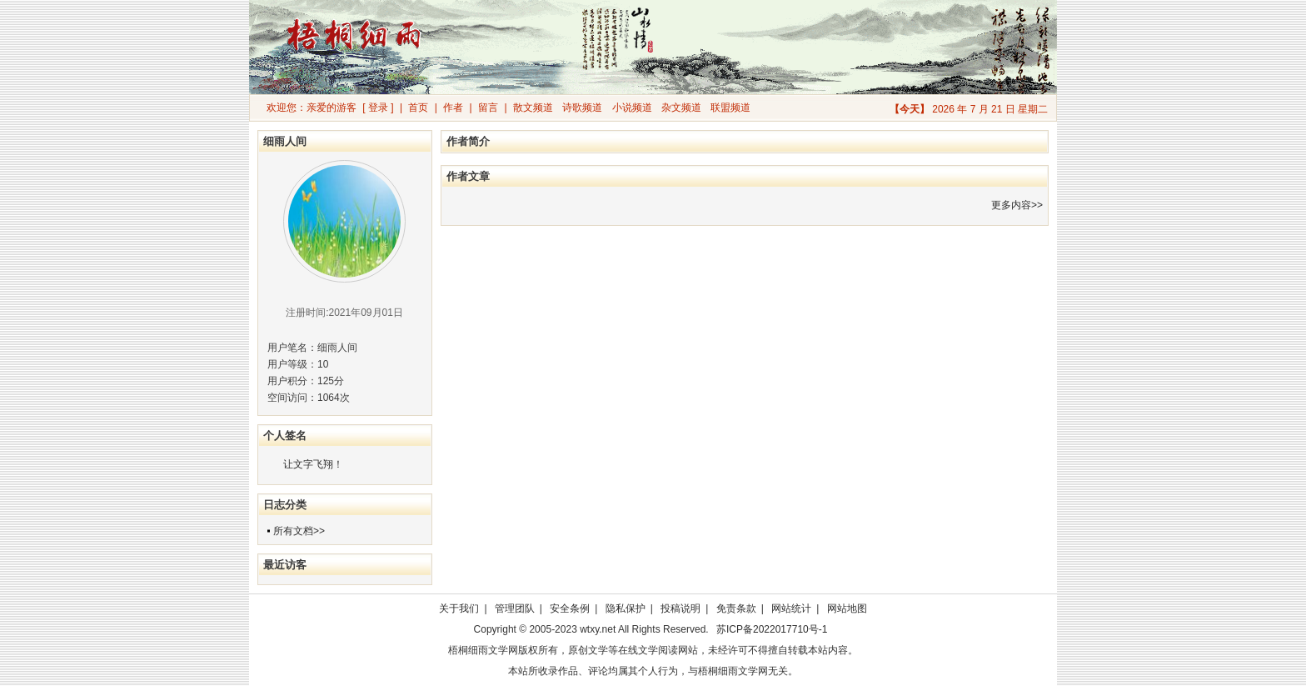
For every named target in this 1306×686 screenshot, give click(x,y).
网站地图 (847, 608)
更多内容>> (1017, 205)
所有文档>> (299, 531)
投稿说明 (680, 608)
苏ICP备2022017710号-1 (771, 629)
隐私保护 (626, 608)
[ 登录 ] (377, 107)
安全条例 (570, 608)
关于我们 (459, 608)
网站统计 (791, 608)
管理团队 (515, 608)
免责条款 (736, 608)
